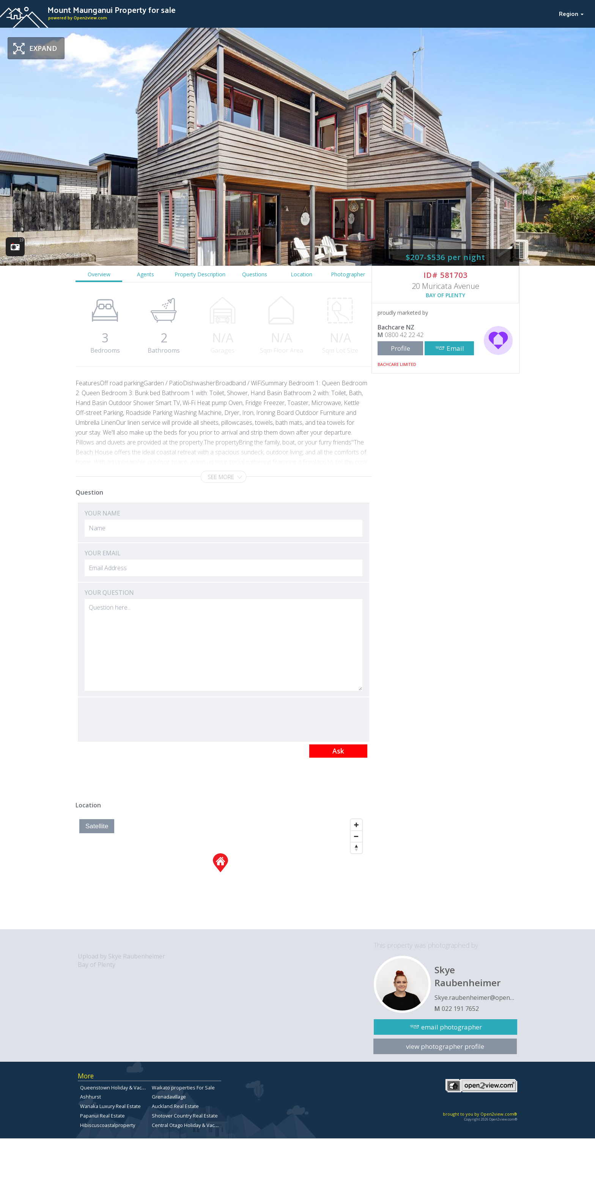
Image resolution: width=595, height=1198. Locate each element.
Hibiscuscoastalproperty (107, 1125)
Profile (400, 348)
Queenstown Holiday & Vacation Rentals (125, 1087)
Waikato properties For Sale (183, 1087)
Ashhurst (90, 1096)
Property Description (200, 274)
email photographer (451, 1027)
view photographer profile (445, 1046)
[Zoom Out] (356, 836)
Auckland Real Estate (175, 1106)
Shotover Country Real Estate (185, 1115)
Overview (99, 274)
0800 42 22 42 (404, 335)
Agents (145, 274)
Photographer (348, 274)
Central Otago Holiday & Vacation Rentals (198, 1125)
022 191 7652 (460, 1008)
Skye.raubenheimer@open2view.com (475, 997)
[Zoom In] (356, 825)
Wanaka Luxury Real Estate (110, 1106)
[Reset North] (356, 847)
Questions (254, 274)
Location (301, 274)
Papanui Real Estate (102, 1115)
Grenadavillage (169, 1096)
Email (455, 348)
